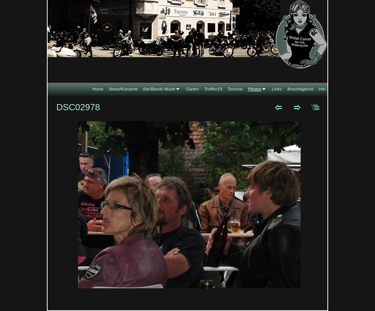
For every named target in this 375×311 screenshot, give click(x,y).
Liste (316, 107)
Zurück (278, 107)
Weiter (297, 107)
